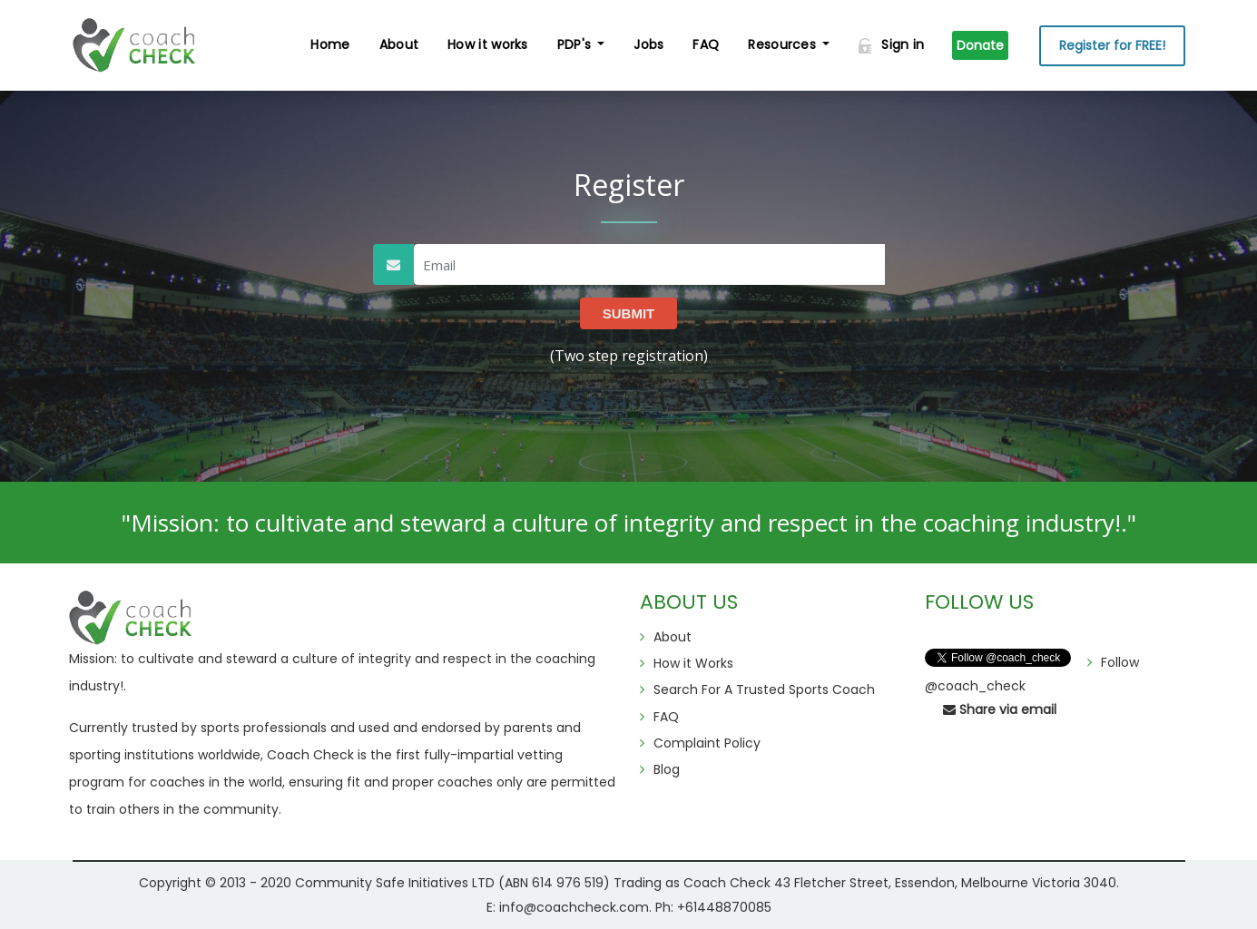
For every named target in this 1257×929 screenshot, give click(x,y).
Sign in (891, 44)
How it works (487, 44)
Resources (782, 44)
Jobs (648, 44)
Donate (980, 45)
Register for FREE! (1112, 45)
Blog (666, 769)
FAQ (705, 44)
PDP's (574, 44)
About (399, 44)
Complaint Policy (707, 743)
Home (329, 44)
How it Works (693, 663)
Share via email (999, 709)
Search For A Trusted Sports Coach (764, 689)
